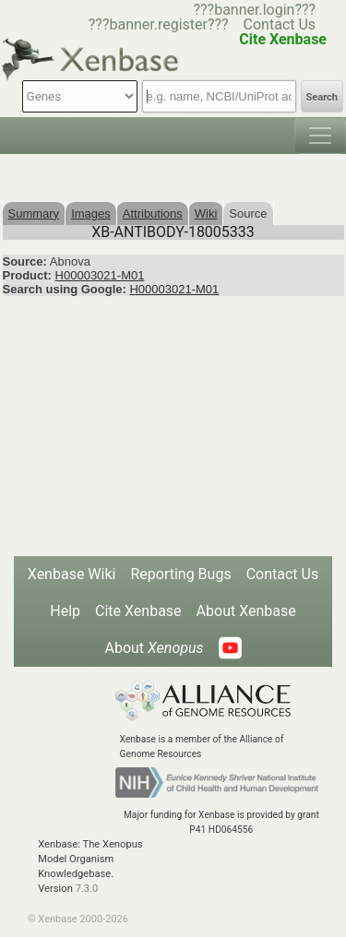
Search (322, 97)
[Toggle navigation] (320, 135)
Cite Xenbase (138, 611)
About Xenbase (246, 611)
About (153, 648)
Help (65, 611)
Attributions (153, 213)
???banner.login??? (254, 9)
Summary (34, 213)
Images (91, 213)
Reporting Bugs (180, 574)
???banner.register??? (159, 24)
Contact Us (280, 24)
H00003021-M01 (100, 275)
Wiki (206, 213)
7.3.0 (87, 889)
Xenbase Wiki (72, 574)
